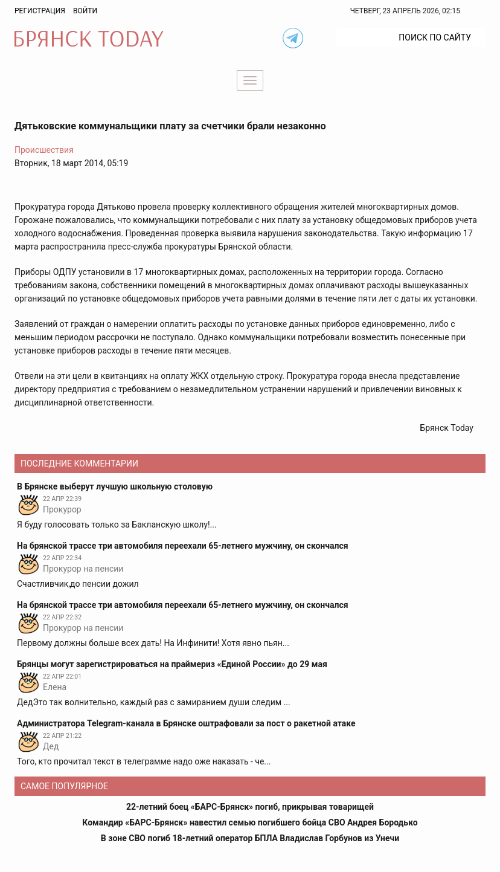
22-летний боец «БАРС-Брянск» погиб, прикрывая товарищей (250, 807)
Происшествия (44, 150)
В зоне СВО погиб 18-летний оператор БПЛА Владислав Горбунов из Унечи (250, 838)
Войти (85, 11)
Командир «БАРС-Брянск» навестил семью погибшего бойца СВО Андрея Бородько (249, 822)
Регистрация (39, 11)
